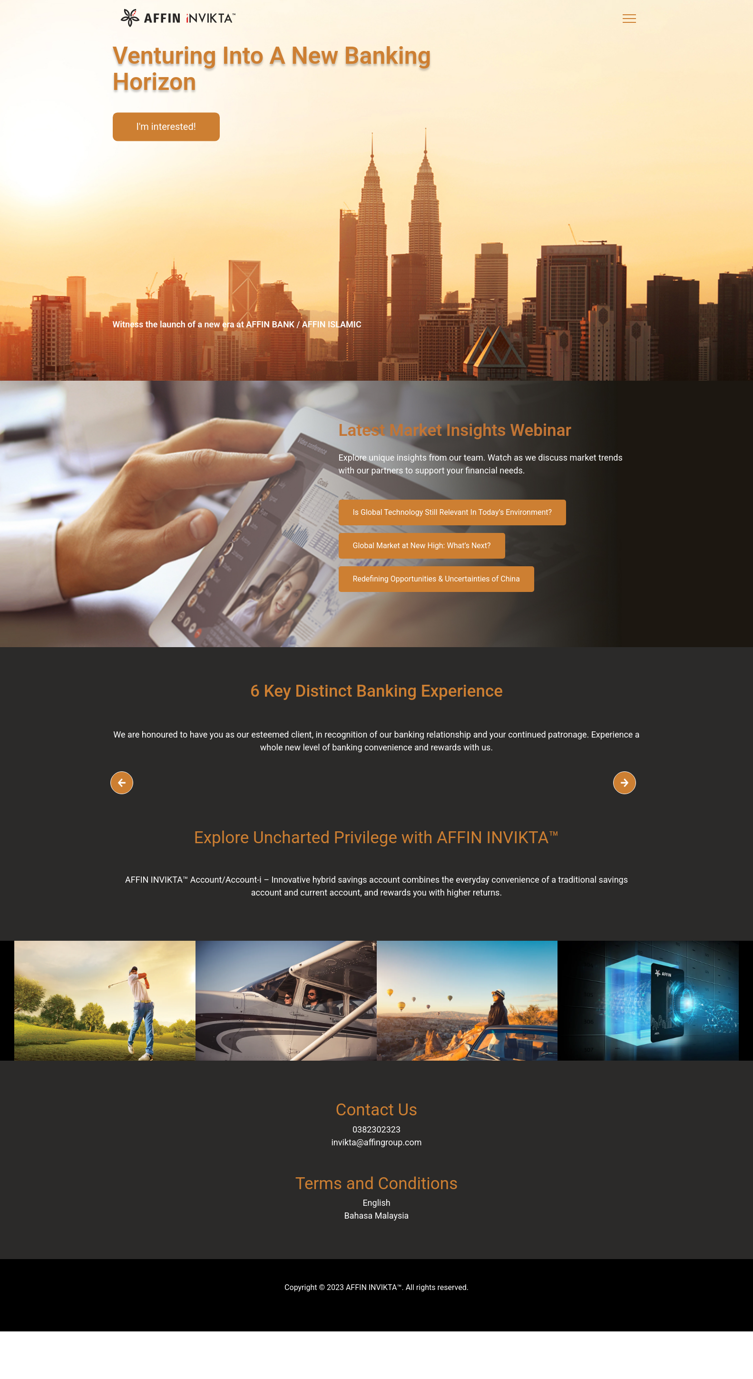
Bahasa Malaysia (376, 1216)
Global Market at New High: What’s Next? (422, 545)
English (376, 1203)
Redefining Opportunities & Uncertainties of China (436, 578)
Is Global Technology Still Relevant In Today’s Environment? (452, 512)
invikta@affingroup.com (376, 1142)
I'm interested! (166, 126)
